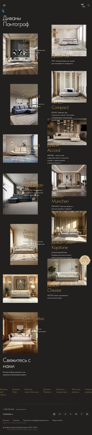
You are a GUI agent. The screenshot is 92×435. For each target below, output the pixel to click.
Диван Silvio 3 (33, 321)
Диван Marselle (24, 285)
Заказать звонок (21, 409)
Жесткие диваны (76, 390)
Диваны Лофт (16, 390)
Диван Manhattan (33, 182)
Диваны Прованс (47, 390)
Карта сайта (57, 420)
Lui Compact (28, 145)
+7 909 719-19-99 (8, 409)
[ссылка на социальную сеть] (54, 414)
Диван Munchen (60, 198)
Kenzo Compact (60, 104)
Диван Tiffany (29, 233)
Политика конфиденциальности (36, 420)
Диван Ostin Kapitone (63, 244)
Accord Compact (31, 93)
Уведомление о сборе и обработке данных (15, 422)
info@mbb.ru (8, 414)
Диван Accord (53, 147)
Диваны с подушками (61, 390)
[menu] (3, 5)
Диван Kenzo (29, 42)
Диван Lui (60, 55)
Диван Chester (54, 287)
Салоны (16, 420)
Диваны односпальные (32, 390)
